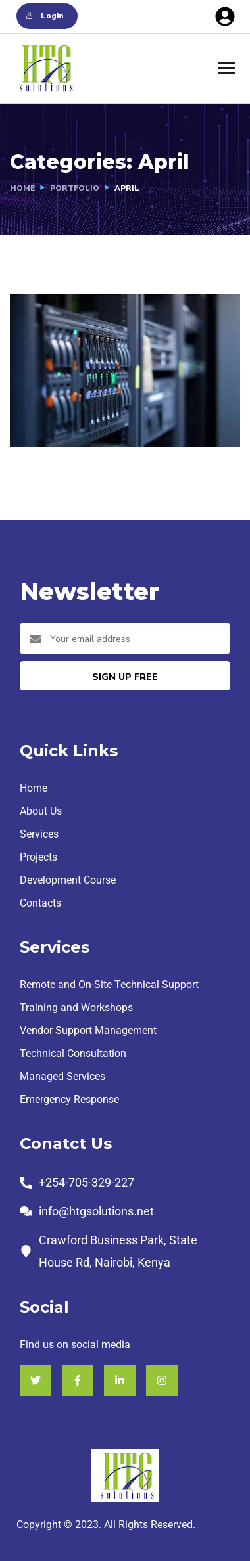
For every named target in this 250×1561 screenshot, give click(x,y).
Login (43, 16)
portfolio (74, 188)
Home (22, 188)
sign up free (125, 677)
